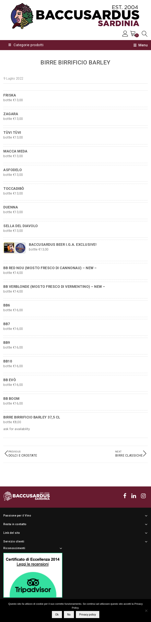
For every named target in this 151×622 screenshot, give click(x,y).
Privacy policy (87, 614)
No (69, 614)
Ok (57, 614)
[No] (146, 611)
